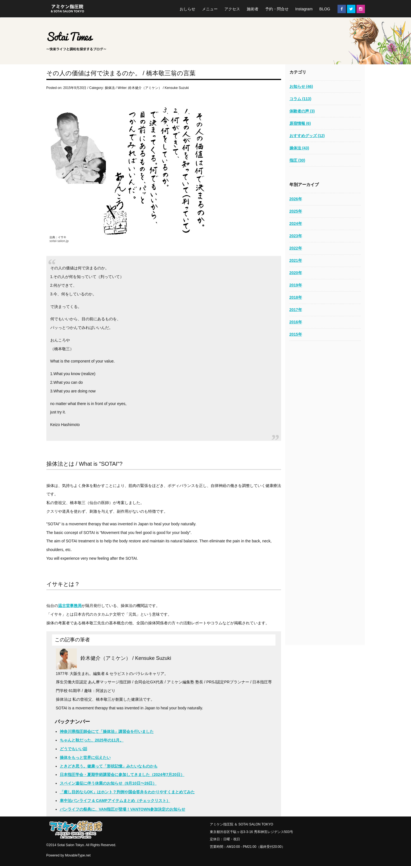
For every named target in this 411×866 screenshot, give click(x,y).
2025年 (295, 211)
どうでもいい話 (73, 749)
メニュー (210, 9)
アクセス (232, 9)
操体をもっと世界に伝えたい (85, 757)
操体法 (110, 88)
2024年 (295, 223)
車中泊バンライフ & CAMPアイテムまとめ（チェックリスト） (115, 800)
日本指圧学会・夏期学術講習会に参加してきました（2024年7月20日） (122, 774)
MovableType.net (78, 855)
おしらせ (187, 9)
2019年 (295, 285)
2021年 (295, 260)
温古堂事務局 (70, 605)
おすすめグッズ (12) (307, 135)
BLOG (324, 9)
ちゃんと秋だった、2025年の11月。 (92, 740)
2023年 (295, 236)
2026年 (295, 199)
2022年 (295, 248)
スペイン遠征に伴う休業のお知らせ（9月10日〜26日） (108, 783)
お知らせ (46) (301, 86)
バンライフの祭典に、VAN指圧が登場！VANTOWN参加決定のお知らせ (123, 809)
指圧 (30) (297, 160)
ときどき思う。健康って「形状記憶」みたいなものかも (109, 766)
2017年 (295, 309)
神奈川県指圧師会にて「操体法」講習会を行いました (107, 731)
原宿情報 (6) (300, 123)
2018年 (295, 297)
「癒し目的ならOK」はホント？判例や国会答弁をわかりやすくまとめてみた (127, 792)
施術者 (252, 9)
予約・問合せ (277, 9)
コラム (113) (300, 99)
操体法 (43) (299, 148)
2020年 (295, 272)
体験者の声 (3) (302, 111)
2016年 (295, 322)
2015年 (295, 334)
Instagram (304, 9)
